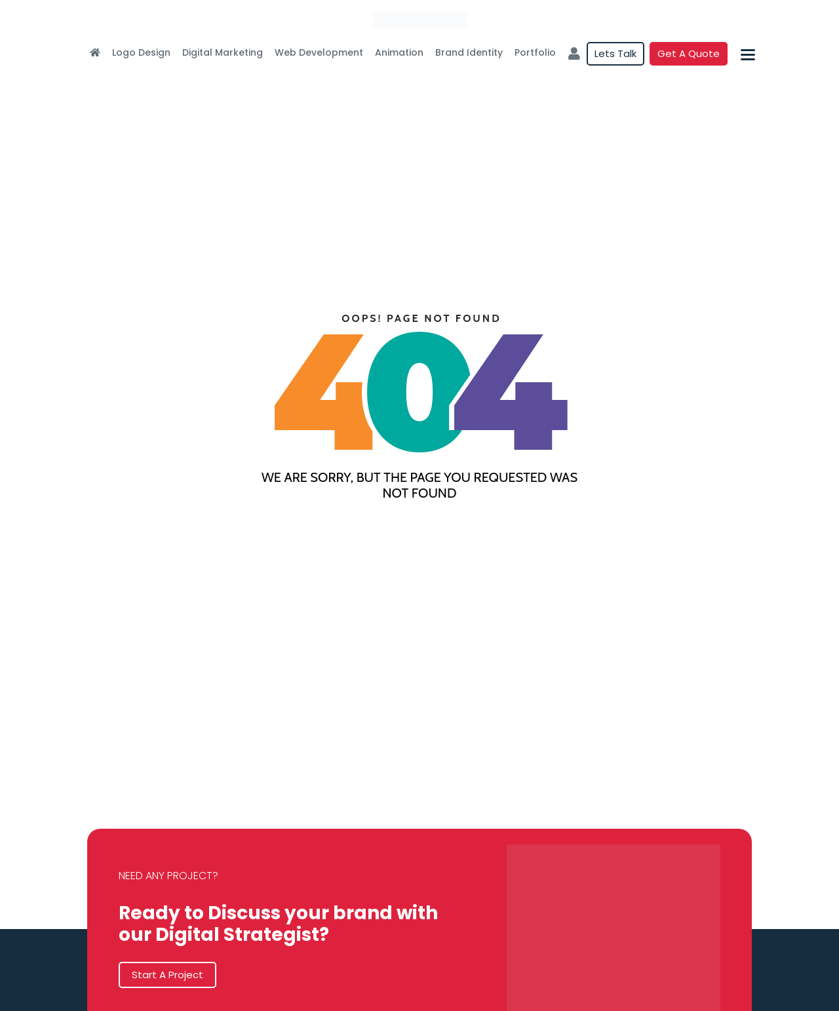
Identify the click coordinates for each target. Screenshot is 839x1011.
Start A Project (167, 974)
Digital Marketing (222, 52)
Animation (399, 52)
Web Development (319, 52)
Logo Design (141, 52)
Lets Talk (615, 53)
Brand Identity (469, 52)
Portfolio (535, 52)
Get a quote (688, 53)
